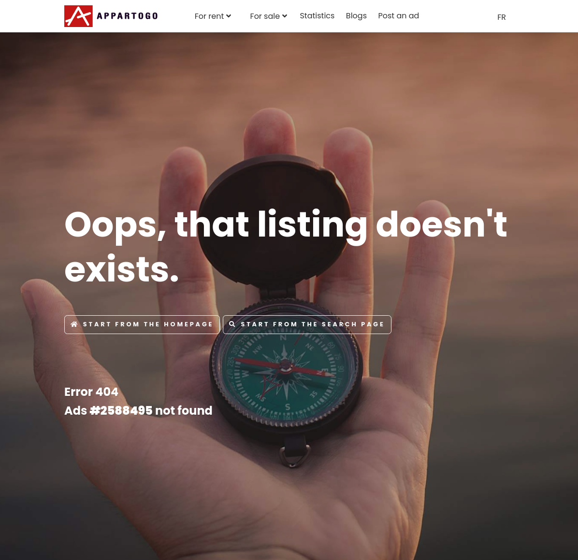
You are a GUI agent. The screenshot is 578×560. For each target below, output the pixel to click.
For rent (209, 16)
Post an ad (398, 15)
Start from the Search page (307, 324)
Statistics (317, 15)
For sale (265, 16)
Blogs (356, 15)
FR (501, 17)
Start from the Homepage (142, 324)
